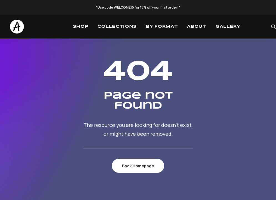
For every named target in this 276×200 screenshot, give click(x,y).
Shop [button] (80, 27)
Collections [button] (117, 27)
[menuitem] (80, 27)
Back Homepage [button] (138, 165)
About (196, 27)
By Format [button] (162, 27)
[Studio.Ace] (17, 27)
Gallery (228, 27)
